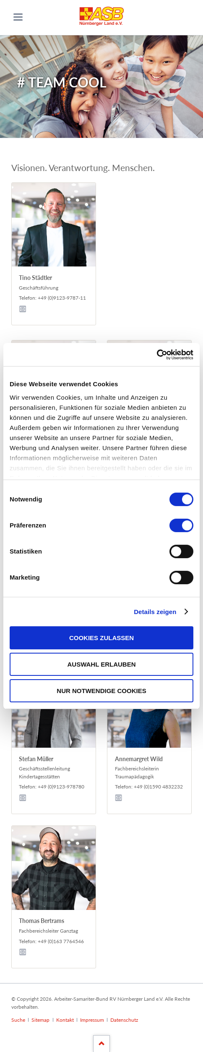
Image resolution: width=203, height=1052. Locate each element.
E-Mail (24, 308)
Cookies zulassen (101, 637)
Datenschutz (124, 1020)
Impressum (92, 1020)
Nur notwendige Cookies (101, 690)
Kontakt (65, 1020)
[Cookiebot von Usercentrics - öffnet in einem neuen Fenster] (156, 354)
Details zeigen (155, 611)
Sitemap (40, 1020)
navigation (18, 17)
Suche (18, 1020)
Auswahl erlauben (101, 664)
